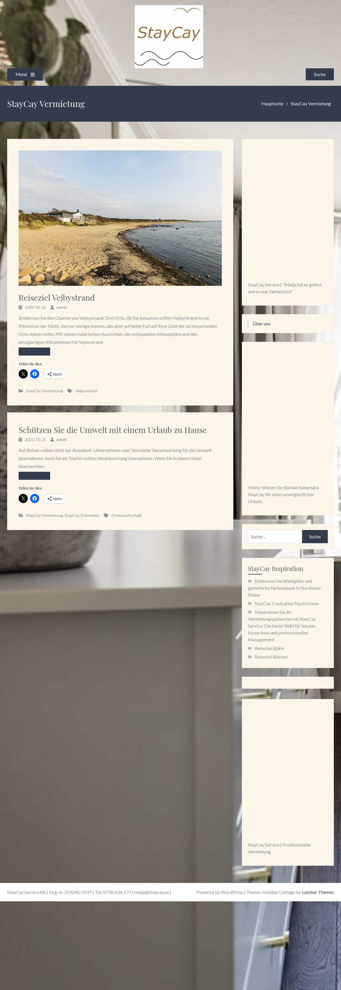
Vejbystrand (86, 391)
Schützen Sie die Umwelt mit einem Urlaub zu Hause (113, 430)
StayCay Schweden (82, 515)
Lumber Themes (318, 892)
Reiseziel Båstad (271, 656)
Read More (30, 351)
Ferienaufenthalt (127, 515)
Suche (320, 74)
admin (61, 307)
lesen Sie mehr (32, 476)
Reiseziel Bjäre (269, 648)
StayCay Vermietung (44, 391)
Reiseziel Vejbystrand (57, 297)
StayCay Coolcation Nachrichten (287, 603)
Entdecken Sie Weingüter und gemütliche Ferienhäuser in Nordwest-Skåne (285, 587)
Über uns (261, 323)
